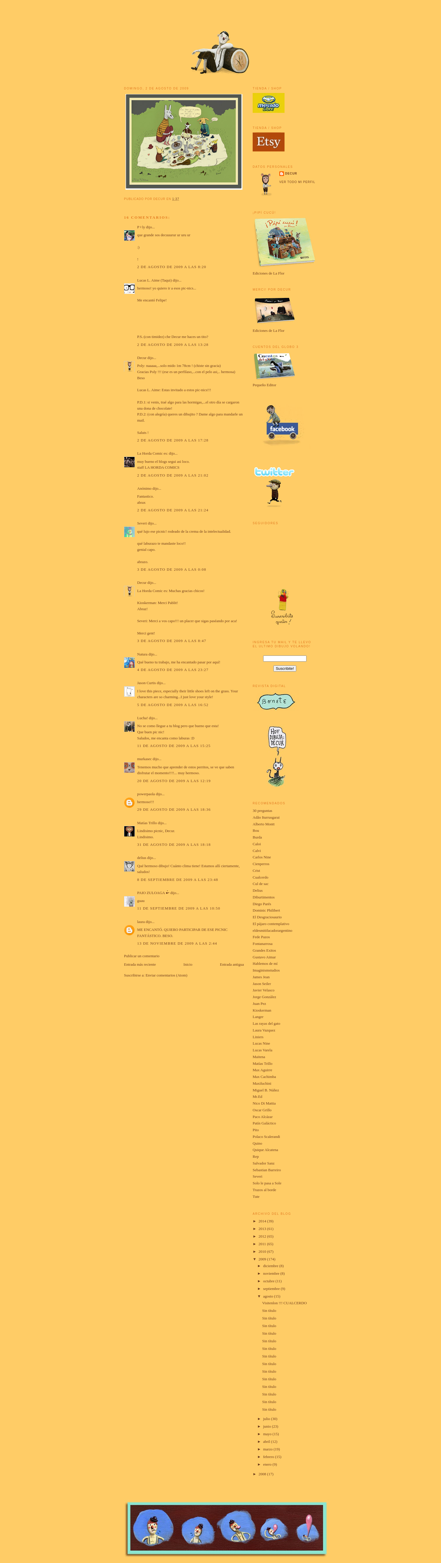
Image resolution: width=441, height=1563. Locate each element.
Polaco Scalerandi (266, 1136)
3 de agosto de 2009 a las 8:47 (171, 641)
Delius (258, 890)
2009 (263, 1259)
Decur (142, 358)
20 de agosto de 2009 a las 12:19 (174, 781)
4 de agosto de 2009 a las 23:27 (173, 669)
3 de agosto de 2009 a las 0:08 (171, 569)
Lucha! (142, 718)
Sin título (269, 1310)
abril (267, 1441)
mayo (268, 1434)
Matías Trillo (147, 823)
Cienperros (261, 864)
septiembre (272, 1288)
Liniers (258, 1037)
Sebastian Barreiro (267, 1170)
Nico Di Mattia (264, 1103)
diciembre (271, 1266)
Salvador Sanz (264, 1163)
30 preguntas (262, 810)
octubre (269, 1281)
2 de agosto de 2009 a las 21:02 (173, 475)
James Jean (261, 977)
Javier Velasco (263, 990)
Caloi (257, 844)
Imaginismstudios (266, 970)
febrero (269, 1457)
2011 (263, 1244)
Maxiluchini (262, 1083)
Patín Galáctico (264, 1123)
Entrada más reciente (140, 964)
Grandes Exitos (264, 950)
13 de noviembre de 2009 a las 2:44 (177, 943)
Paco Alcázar (263, 1117)
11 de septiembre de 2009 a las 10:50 (178, 908)
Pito (256, 1130)
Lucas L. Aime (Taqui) (154, 280)
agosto (268, 1296)
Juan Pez (259, 1003)
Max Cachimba (264, 1076)
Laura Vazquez (264, 1030)
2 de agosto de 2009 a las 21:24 (173, 510)
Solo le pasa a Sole (267, 1183)
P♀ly (141, 227)
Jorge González (264, 997)
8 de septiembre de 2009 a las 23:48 (177, 879)
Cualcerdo (260, 877)
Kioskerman (262, 1010)
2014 (263, 1221)
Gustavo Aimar (264, 957)
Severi (142, 523)
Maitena (259, 1057)
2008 (263, 1474)
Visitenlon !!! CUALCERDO (284, 1303)
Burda (257, 837)
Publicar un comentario (141, 956)
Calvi (257, 850)
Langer (258, 1017)
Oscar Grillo (262, 1110)
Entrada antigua (232, 964)
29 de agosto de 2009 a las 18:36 (174, 809)
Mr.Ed (257, 1096)
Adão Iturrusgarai (266, 817)
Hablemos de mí (265, 963)
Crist (256, 870)
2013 (263, 1228)
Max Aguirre (262, 1070)
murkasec (144, 759)
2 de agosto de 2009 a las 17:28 (173, 440)
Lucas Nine (261, 1043)
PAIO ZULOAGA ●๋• (153, 893)
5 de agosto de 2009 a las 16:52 (173, 705)
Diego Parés (262, 904)
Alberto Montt (264, 824)
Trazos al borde (264, 1190)
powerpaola (146, 794)
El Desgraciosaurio (267, 917)
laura (141, 921)
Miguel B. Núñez (266, 1090)
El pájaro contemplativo (271, 924)
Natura (142, 654)
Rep (256, 1156)
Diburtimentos (264, 897)
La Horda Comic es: (152, 453)
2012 (263, 1236)
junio (267, 1426)
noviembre (271, 1273)
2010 (263, 1251)
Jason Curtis (146, 683)
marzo (268, 1449)
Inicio (187, 964)
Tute (256, 1196)
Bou (256, 830)
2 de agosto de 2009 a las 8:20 (171, 267)
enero (268, 1464)
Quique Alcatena (265, 1150)
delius (141, 857)
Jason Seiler (262, 983)
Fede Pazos (261, 937)
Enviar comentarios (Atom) (166, 975)
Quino (257, 1143)
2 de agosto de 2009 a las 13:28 (173, 344)
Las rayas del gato (266, 1023)
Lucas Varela (262, 1050)
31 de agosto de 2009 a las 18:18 (174, 844)
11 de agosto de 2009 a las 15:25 (174, 745)
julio (267, 1419)
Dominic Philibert (266, 910)
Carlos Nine (262, 857)
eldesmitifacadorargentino (272, 930)
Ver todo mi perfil (297, 182)
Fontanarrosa (263, 943)
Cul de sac (260, 883)
